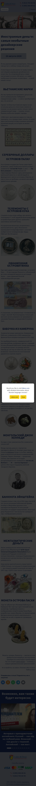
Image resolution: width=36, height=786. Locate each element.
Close (23, 397)
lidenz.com (25, 388)
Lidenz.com (14, 397)
